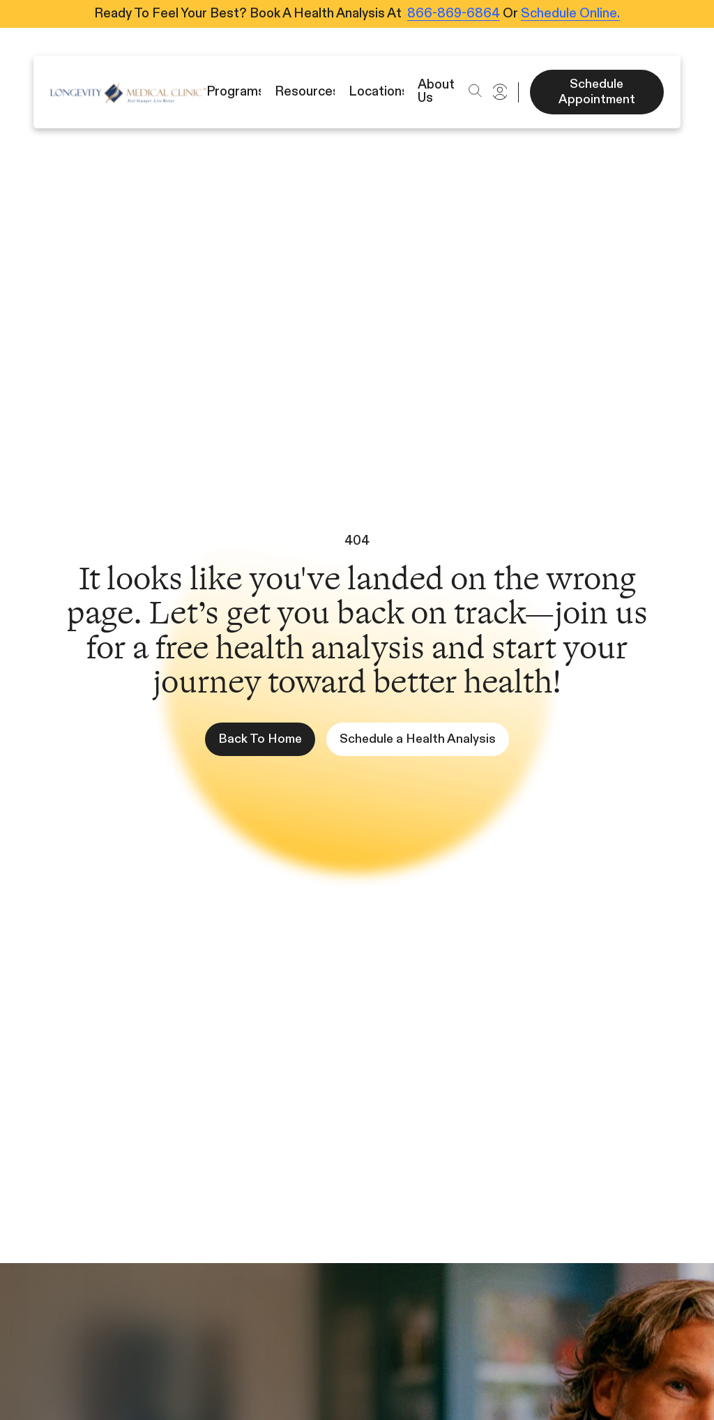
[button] (475, 91)
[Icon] (128, 92)
